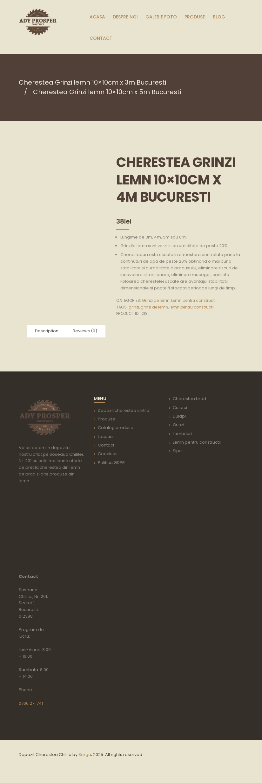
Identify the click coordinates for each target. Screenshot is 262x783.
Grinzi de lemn (156, 300)
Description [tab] (46, 331)
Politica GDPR (111, 463)
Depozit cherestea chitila (123, 410)
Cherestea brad (189, 399)
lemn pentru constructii (192, 307)
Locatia (105, 436)
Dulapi (179, 416)
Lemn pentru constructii (194, 300)
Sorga (84, 755)
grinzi (134, 307)
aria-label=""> (51, 529)
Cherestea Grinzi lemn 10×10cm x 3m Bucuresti (92, 82)
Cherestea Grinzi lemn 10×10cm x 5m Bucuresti (107, 91)
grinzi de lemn (154, 307)
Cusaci (180, 408)
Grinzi (178, 425)
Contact (106, 445)
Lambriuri (182, 434)
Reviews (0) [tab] (85, 331)
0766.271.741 (31, 703)
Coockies (108, 454)
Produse (106, 419)
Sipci (178, 451)
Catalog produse (115, 428)
